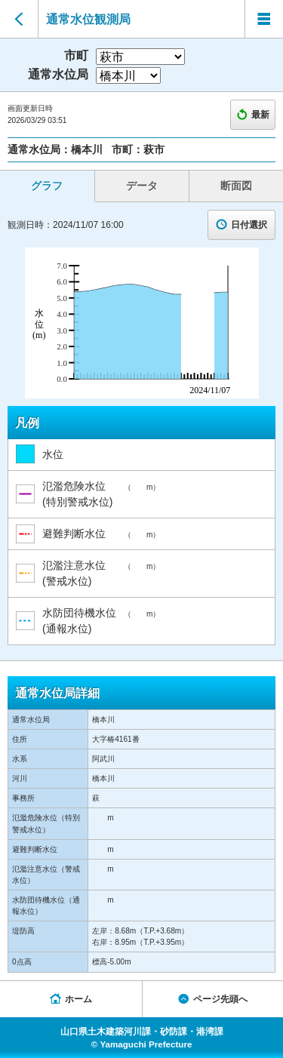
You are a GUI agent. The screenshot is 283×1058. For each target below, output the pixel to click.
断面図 (236, 186)
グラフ (47, 186)
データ (142, 186)
